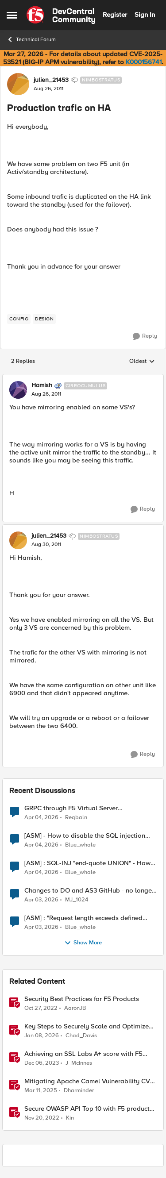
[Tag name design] (44, 319)
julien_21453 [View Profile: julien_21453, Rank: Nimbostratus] (51, 80)
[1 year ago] (40, 1090)
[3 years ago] (41, 1008)
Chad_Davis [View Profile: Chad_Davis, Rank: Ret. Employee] (81, 1035)
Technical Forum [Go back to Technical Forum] (31, 39)
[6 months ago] (41, 1035)
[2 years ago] (41, 1062)
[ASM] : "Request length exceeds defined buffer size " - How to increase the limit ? (83, 918)
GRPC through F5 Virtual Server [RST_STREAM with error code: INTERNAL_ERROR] (71, 808)
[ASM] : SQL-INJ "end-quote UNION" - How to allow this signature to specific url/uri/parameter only (87, 863)
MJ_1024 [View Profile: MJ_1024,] (76, 899)
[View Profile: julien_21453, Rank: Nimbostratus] (18, 84)
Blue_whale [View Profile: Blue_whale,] (80, 844)
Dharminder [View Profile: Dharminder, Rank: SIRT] (79, 1090)
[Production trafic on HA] (46, 394)
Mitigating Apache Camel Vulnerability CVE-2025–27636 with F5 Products (90, 1081)
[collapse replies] (83, 378)
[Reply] (145, 336)
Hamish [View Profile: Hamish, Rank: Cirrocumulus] (41, 385)
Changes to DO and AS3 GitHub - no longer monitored (89, 890)
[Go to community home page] (61, 15)
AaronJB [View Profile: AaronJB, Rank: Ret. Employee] (75, 1008)
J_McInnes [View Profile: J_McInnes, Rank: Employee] (79, 1062)
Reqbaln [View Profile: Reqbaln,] (76, 817)
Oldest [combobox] (142, 361)
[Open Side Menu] (12, 15)
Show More (83, 943)
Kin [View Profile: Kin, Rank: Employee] (70, 1118)
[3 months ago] (41, 817)
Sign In (145, 15)
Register (115, 15)
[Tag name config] (19, 319)
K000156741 (144, 62)
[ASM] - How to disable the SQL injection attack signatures (84, 835)
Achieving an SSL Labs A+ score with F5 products (83, 1054)
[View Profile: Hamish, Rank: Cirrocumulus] (18, 390)
